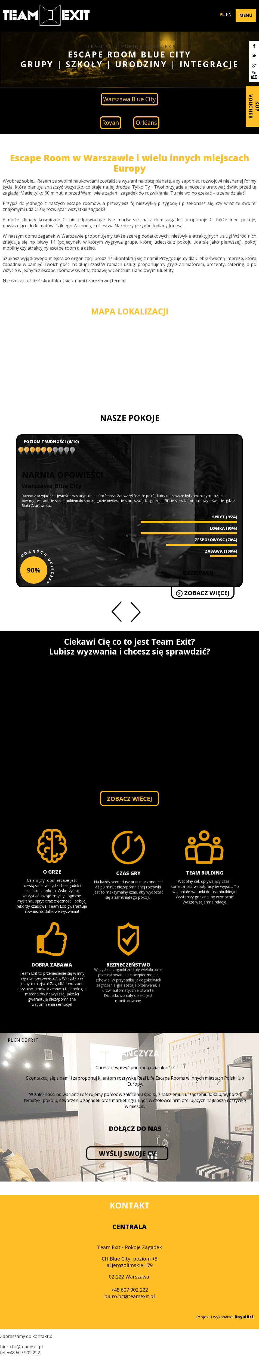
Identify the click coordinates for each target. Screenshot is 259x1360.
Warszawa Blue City (129, 99)
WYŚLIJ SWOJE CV (58, 1153)
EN (229, 14)
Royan (110, 122)
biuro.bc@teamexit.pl (129, 1296)
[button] (246, 15)
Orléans (146, 122)
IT (36, 1040)
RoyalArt (244, 1316)
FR (30, 1040)
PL (222, 14)
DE (24, 1040)
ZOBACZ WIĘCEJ (105, 593)
